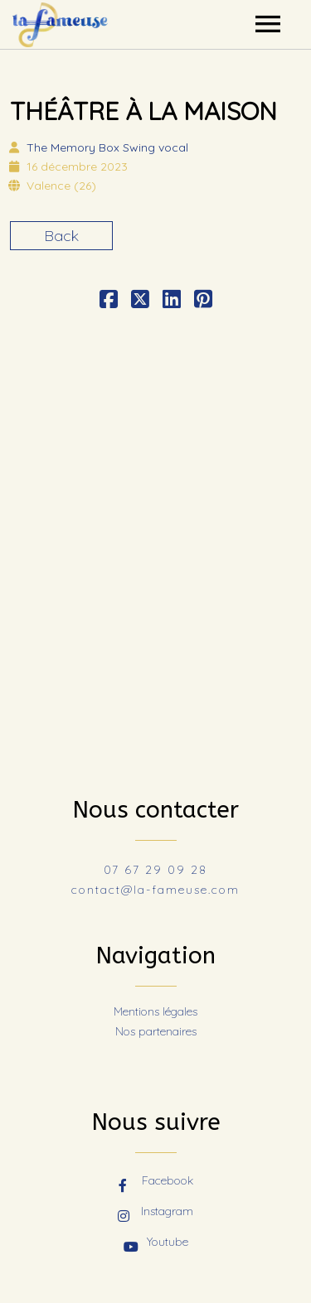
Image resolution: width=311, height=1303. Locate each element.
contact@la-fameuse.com (155, 889)
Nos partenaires (156, 1031)
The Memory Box (107, 147)
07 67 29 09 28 (155, 869)
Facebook (156, 1182)
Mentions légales (155, 1011)
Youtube (156, 1243)
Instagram (155, 1213)
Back (61, 235)
